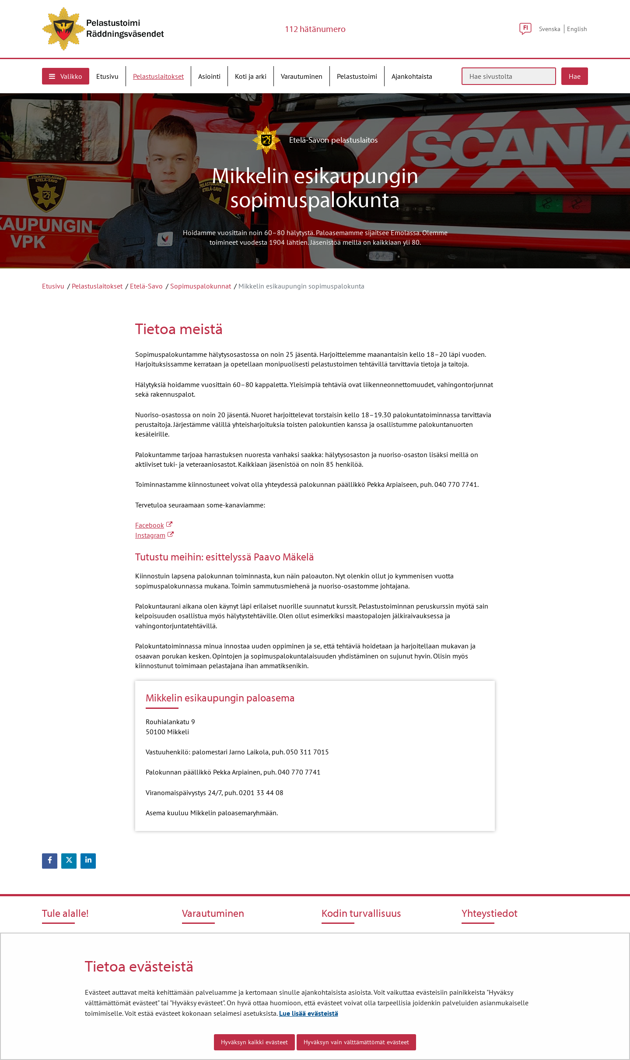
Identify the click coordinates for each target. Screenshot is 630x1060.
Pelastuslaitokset (97, 286)
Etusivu (53, 286)
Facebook (153, 525)
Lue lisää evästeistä (308, 1013)
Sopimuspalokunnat (200, 286)
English (577, 29)
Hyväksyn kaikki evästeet (254, 1042)
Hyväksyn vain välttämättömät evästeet (356, 1042)
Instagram (154, 535)
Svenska (549, 29)
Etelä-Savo (146, 286)
